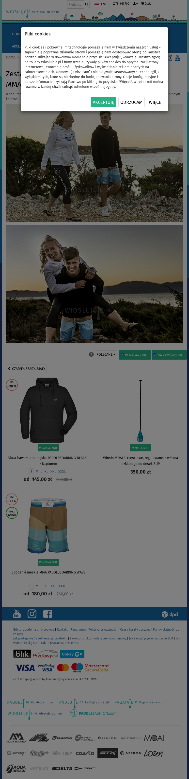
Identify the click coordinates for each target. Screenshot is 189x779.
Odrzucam (131, 102)
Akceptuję (103, 102)
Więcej (155, 102)
